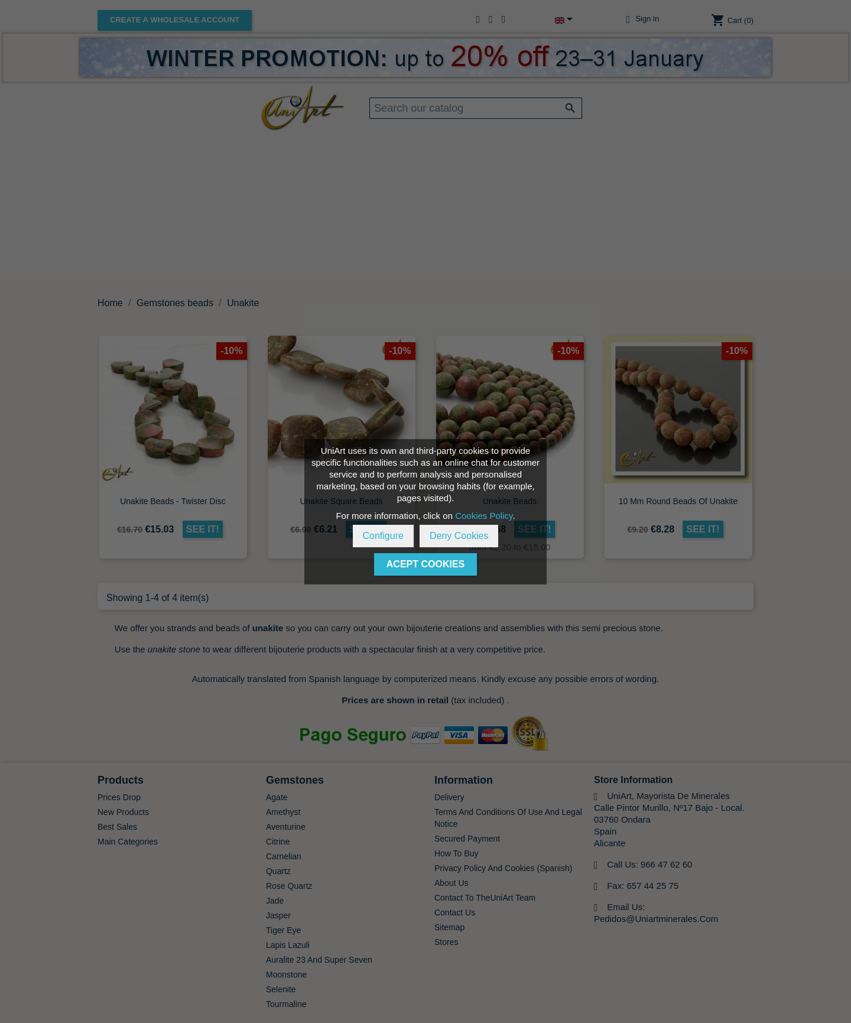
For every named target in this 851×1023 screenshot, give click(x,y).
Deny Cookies (459, 536)
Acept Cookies (425, 564)
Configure (383, 536)
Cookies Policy (483, 516)
